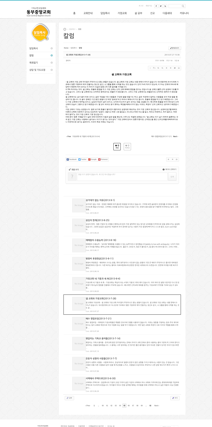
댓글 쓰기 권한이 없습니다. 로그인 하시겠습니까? (96, 174)
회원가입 (149, 6)
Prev (87, 392)
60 (102, 392)
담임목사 (72, 29)
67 (133, 392)
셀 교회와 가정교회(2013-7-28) (78, 55)
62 (111, 392)
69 (142, 392)
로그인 (141, 6)
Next (156, 392)
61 (107, 392)
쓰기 (174, 384)
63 (115, 392)
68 (137, 392)
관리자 (68, 60)
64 (120, 392)
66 (128, 392)
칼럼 (79, 29)
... (98, 392)
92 (150, 392)
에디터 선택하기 (169, 169)
